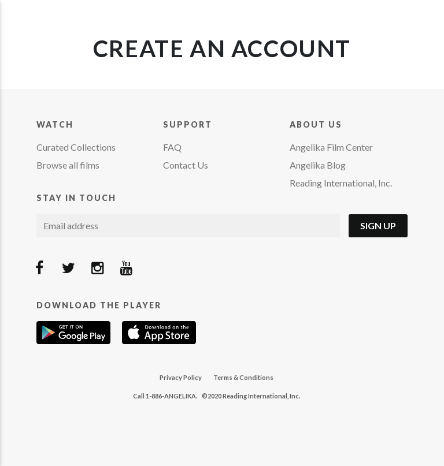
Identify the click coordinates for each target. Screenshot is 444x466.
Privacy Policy (181, 377)
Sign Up (378, 225)
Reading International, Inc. (341, 182)
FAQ (172, 146)
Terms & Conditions (243, 377)
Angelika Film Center (331, 146)
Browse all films (67, 164)
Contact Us (185, 164)
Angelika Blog (318, 164)
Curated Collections (76, 146)
